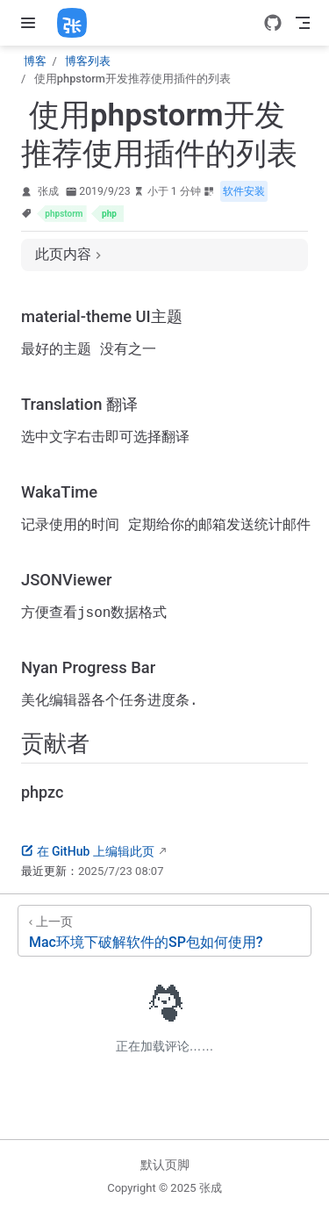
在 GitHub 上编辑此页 (87, 860)
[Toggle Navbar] (302, 22)
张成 (48, 191)
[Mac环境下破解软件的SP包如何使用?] (164, 939)
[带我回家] (77, 23)
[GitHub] (273, 23)
